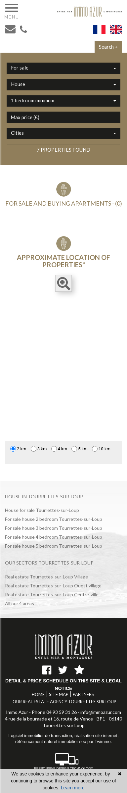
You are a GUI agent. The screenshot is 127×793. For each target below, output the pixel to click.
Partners (83, 694)
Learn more (73, 787)
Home (38, 694)
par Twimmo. (99, 741)
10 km (101, 449)
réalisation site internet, (96, 735)
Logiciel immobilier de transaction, (41, 735)
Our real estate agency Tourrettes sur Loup (64, 701)
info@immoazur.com (100, 712)
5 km (79, 449)
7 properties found (63, 150)
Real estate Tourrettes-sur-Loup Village (46, 576)
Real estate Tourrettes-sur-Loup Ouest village (53, 585)
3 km (39, 449)
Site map (58, 694)
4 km (59, 449)
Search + (108, 47)
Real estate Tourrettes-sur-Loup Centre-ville (52, 594)
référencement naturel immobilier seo (51, 741)
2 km (18, 449)
